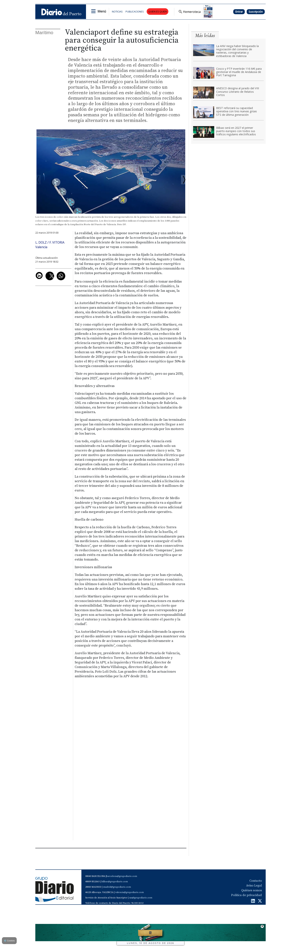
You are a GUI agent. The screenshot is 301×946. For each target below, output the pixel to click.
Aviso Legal (254, 885)
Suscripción (256, 11)
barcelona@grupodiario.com (121, 876)
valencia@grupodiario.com (129, 892)
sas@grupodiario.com (140, 897)
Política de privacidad (246, 895)
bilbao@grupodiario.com (115, 881)
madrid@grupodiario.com (117, 887)
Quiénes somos (251, 890)
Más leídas (205, 35)
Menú (102, 11)
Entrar (239, 11)
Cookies (9, 940)
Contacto (255, 881)
